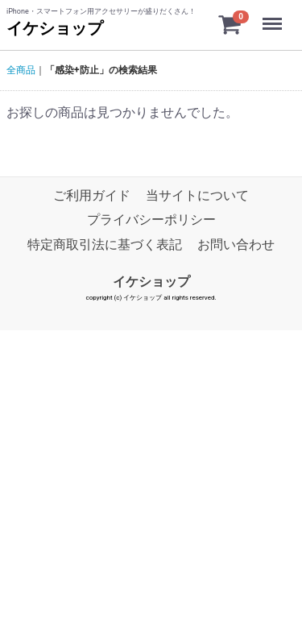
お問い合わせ (236, 244)
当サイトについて (197, 195)
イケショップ (54, 28)
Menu (274, 16)
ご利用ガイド (91, 195)
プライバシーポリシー (151, 220)
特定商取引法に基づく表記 (104, 244)
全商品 (20, 70)
